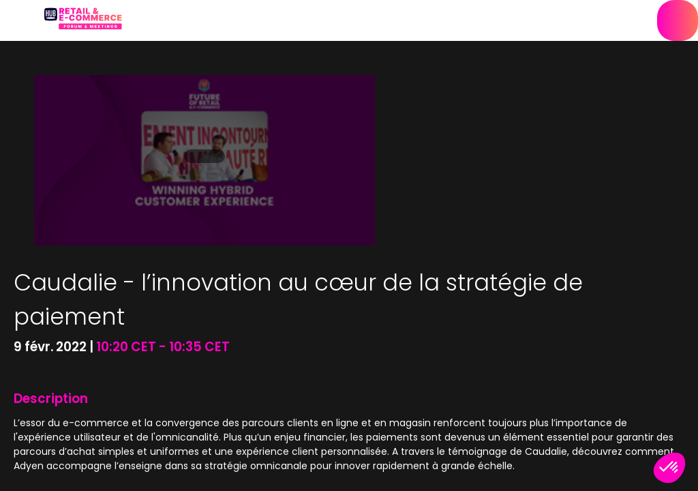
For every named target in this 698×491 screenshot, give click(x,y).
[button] (20, 20)
